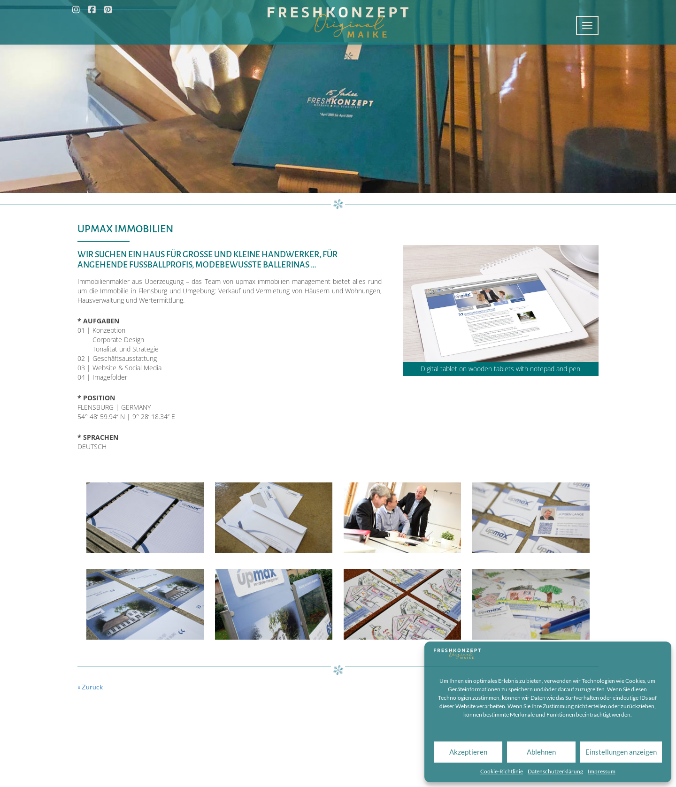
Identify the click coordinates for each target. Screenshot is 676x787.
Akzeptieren (468, 752)
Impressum (601, 771)
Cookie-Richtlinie (501, 771)
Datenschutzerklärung (555, 771)
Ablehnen (541, 752)
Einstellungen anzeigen (621, 752)
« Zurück (90, 687)
